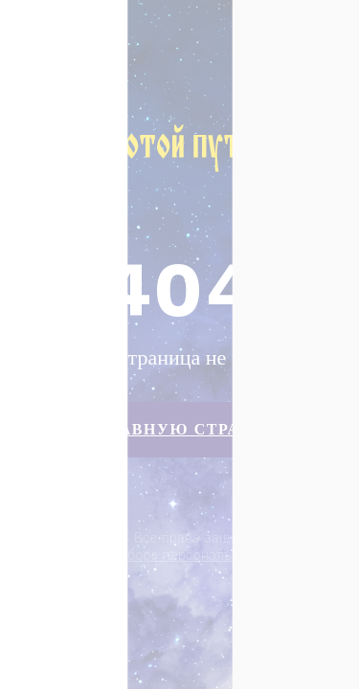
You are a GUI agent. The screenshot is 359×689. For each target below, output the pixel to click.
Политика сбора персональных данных (181, 555)
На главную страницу (179, 429)
